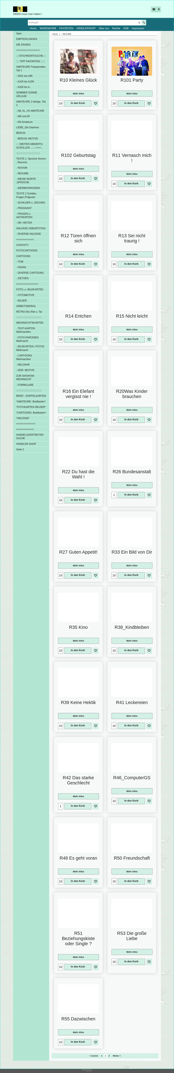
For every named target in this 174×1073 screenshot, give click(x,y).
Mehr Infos (78, 94)
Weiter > (117, 1057)
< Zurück (94, 1057)
